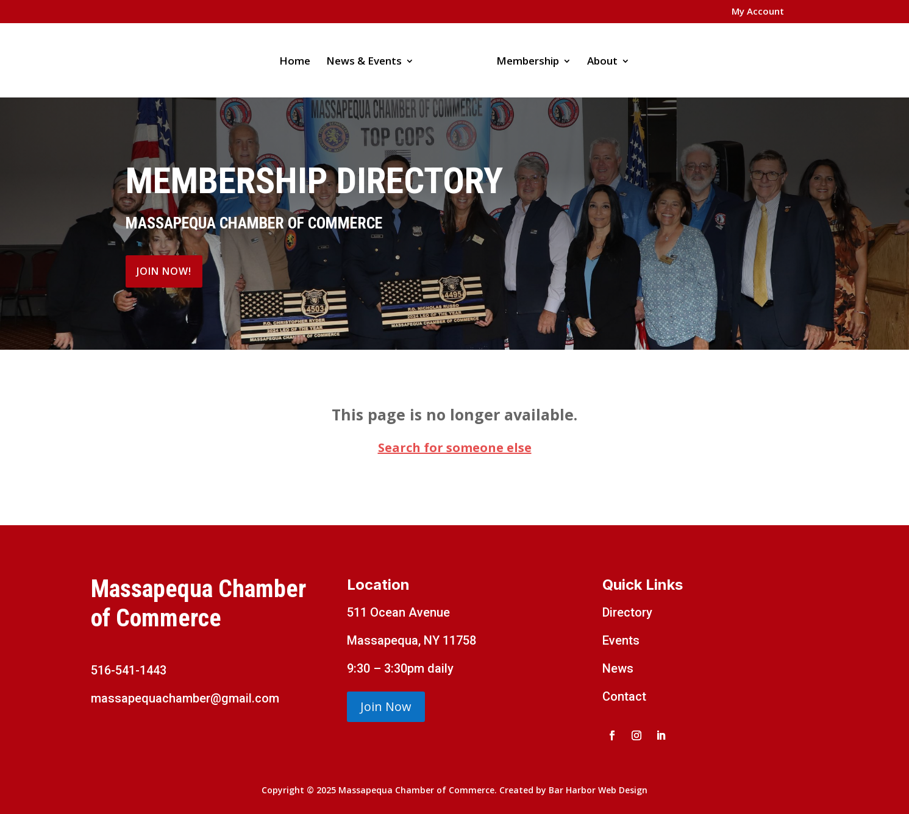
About (602, 62)
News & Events (364, 62)
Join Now (386, 706)
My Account (758, 12)
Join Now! (164, 271)
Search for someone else (455, 447)
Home (294, 62)
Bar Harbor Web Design (598, 790)
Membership (527, 62)
